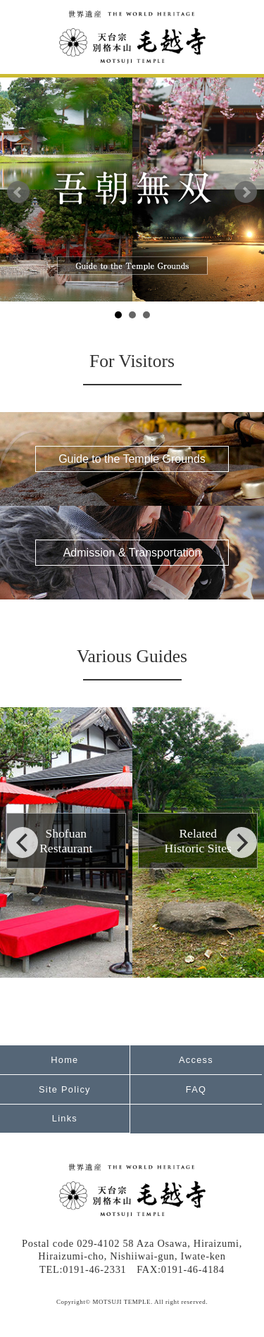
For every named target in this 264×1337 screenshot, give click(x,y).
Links (64, 1118)
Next (245, 192)
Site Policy (65, 1089)
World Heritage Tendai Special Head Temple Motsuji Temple (132, 37)
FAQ (196, 1089)
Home (64, 1060)
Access (196, 1060)
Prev (18, 192)
